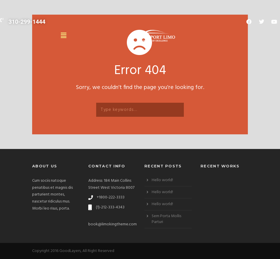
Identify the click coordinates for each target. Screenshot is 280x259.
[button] (64, 36)
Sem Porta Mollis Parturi (166, 219)
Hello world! (162, 180)
